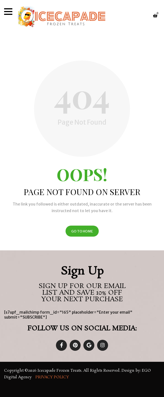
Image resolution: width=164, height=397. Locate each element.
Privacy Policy (52, 377)
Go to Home (82, 231)
